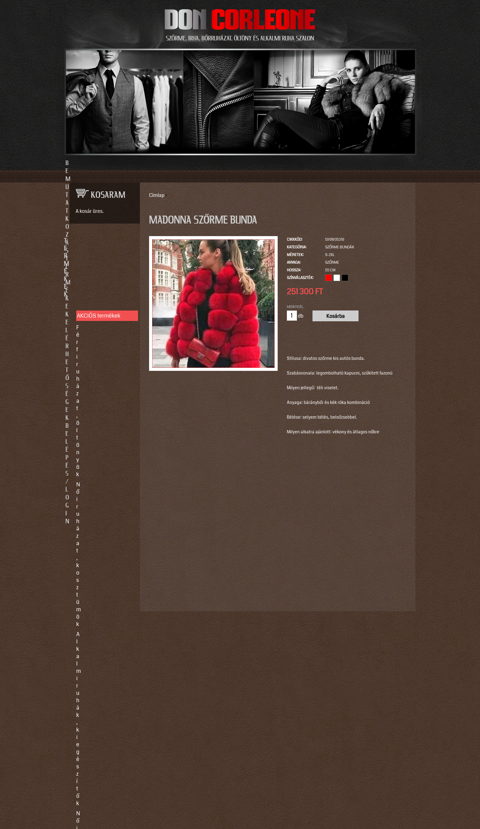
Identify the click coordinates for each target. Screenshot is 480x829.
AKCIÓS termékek (98, 262)
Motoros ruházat (96, 369)
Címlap (156, 195)
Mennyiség (295, 307)
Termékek (206, 163)
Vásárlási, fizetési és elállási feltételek (101, 444)
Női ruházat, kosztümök (104, 284)
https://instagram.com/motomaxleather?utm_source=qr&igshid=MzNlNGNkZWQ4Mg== (102, 732)
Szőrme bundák (339, 247)
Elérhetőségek (268, 163)
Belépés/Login (335, 163)
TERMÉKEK (101, 241)
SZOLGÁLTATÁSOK (101, 390)
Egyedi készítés (95, 410)
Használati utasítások (102, 458)
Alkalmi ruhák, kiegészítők (93, 297)
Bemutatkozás (145, 163)
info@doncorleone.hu (99, 516)
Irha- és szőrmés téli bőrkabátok (101, 335)
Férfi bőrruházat (95, 322)
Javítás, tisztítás (95, 420)
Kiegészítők (90, 359)
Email (74, 580)
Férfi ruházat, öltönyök (103, 274)
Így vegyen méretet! (100, 430)
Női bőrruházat (94, 311)
